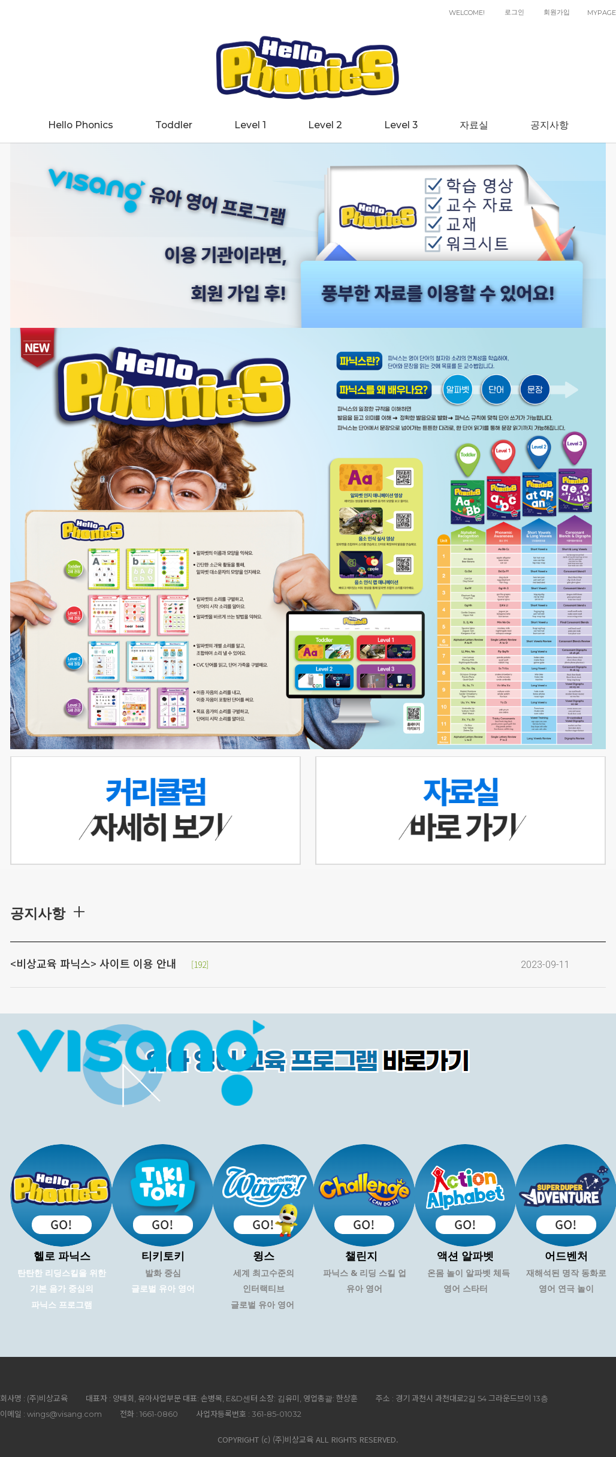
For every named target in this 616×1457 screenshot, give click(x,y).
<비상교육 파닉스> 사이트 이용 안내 (93, 964)
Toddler (173, 125)
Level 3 (401, 125)
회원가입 (556, 12)
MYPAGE (601, 12)
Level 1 (250, 125)
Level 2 (325, 125)
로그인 (514, 12)
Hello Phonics (80, 125)
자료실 (474, 125)
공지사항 (549, 125)
